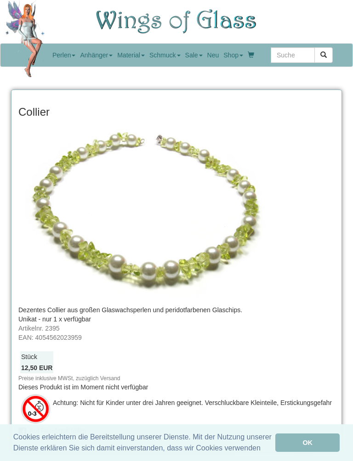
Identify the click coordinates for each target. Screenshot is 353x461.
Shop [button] (233, 55)
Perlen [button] (63, 55)
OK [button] (307, 442)
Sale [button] (194, 55)
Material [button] (131, 55)
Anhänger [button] (96, 55)
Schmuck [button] (165, 55)
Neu (213, 55)
